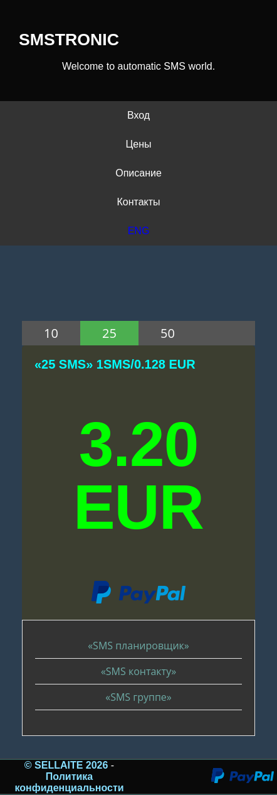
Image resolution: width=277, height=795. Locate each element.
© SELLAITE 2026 (67, 765)
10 (51, 333)
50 (167, 333)
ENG (139, 230)
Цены (138, 144)
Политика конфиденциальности (68, 782)
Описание (138, 173)
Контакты (138, 202)
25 (109, 333)
